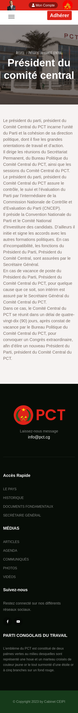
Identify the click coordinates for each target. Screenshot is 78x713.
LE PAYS (9, 489)
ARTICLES (11, 542)
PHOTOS (10, 568)
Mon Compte (43, 5)
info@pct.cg (39, 437)
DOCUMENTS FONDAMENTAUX (28, 506)
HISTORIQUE (13, 498)
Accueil (20, 52)
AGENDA (10, 550)
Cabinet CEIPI (54, 701)
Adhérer (59, 15)
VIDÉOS (9, 577)
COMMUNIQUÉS (16, 559)
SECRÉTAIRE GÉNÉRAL (22, 515)
